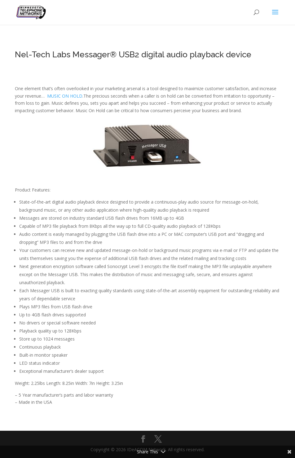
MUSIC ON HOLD (64, 96)
